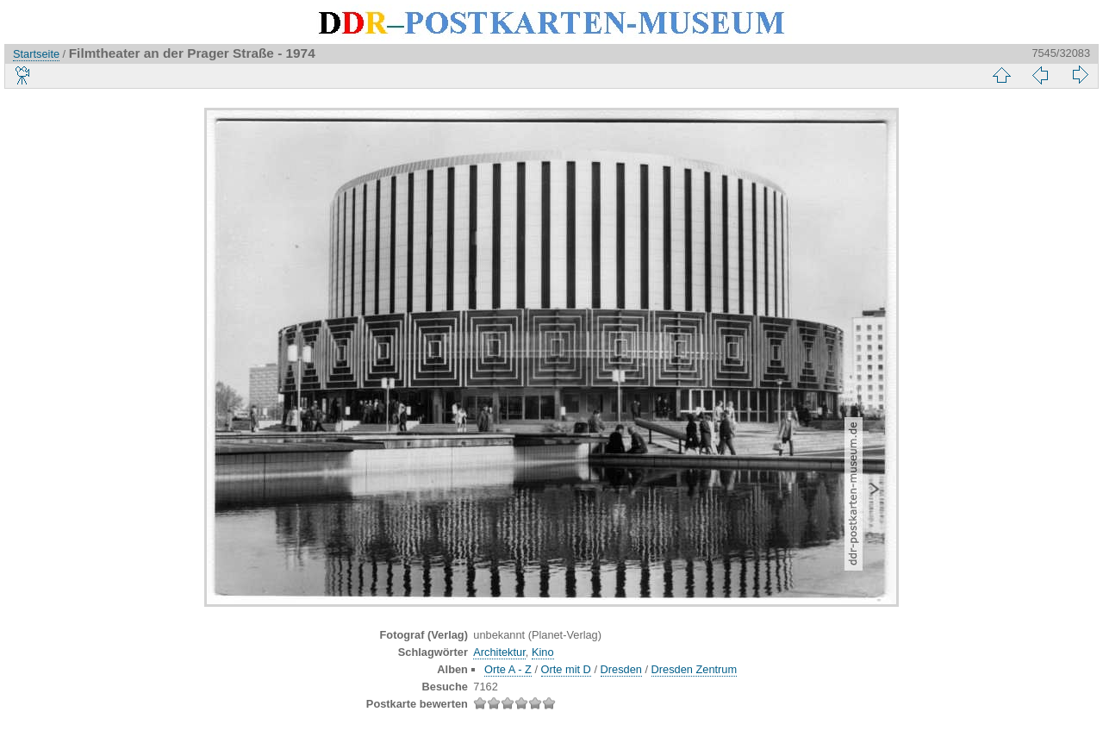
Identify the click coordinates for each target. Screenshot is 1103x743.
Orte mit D (566, 669)
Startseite (36, 53)
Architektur (499, 652)
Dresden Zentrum (694, 669)
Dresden (621, 669)
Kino (543, 652)
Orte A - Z (508, 669)
